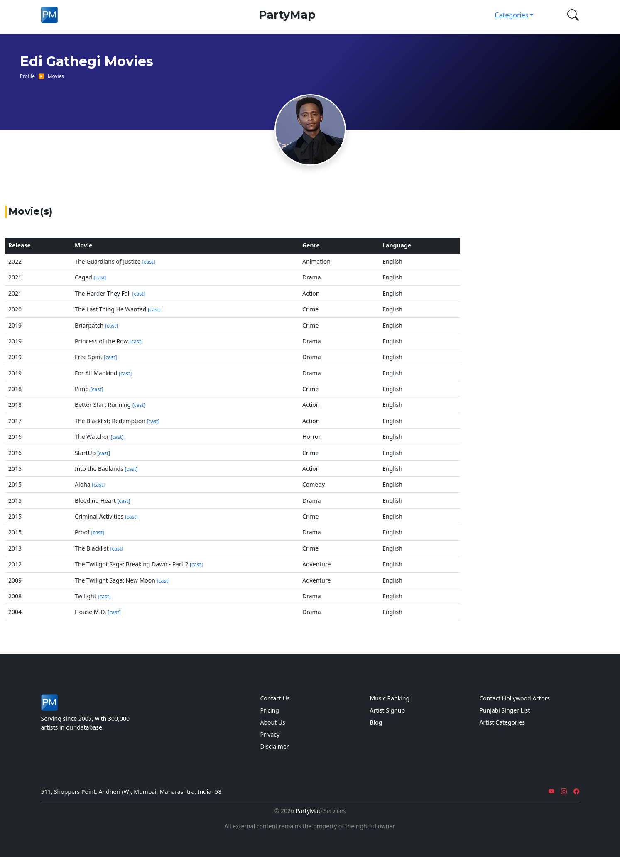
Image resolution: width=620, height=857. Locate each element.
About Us (272, 722)
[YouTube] (551, 792)
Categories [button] (512, 15)
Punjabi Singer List (505, 710)
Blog (376, 722)
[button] (571, 15)
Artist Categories (502, 722)
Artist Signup (387, 710)
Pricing (269, 710)
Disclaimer (274, 746)
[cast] (148, 261)
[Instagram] (564, 792)
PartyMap (287, 15)
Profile (27, 76)
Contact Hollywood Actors (515, 698)
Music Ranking (390, 698)
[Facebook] (576, 792)
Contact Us (275, 698)
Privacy (270, 734)
